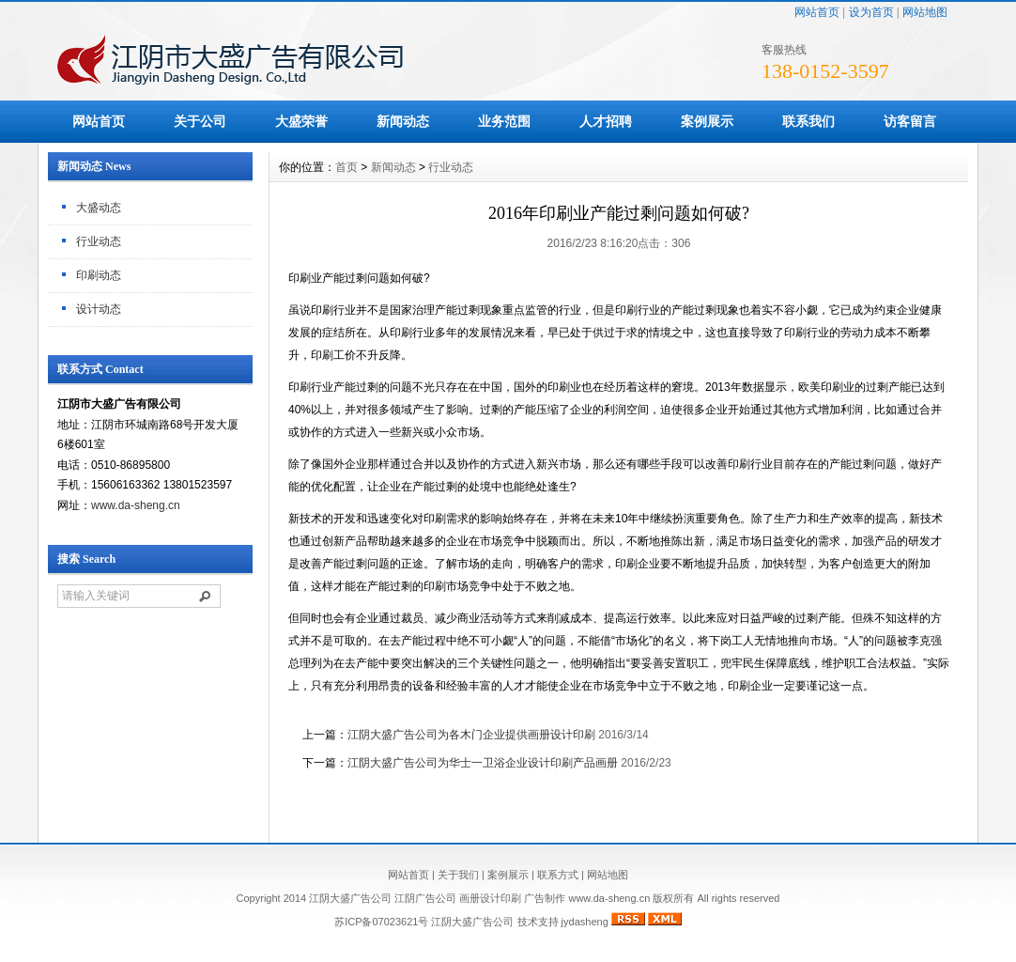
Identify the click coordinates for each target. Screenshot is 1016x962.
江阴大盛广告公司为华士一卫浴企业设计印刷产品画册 (482, 762)
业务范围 (504, 121)
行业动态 (98, 241)
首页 (346, 167)
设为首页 (871, 12)
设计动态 (98, 309)
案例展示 (707, 121)
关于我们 (458, 874)
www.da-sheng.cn (135, 505)
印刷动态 (98, 275)
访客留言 (910, 121)
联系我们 (808, 121)
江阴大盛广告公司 (472, 921)
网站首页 (816, 12)
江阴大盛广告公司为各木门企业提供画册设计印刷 (471, 734)
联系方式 (557, 874)
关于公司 (200, 121)
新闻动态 (403, 121)
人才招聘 (605, 121)
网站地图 (924, 12)
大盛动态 (98, 207)
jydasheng (585, 921)
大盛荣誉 (301, 121)
